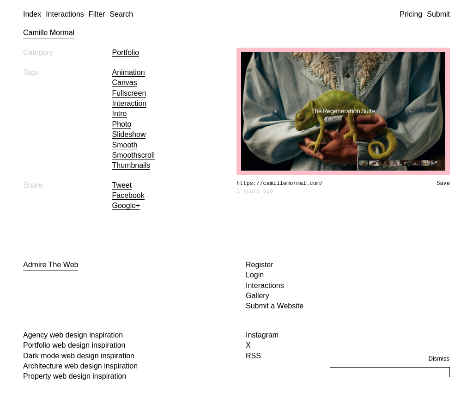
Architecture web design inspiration (80, 366)
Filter (97, 14)
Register (259, 265)
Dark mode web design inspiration (78, 356)
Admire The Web (50, 265)
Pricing (411, 14)
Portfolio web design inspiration (74, 345)
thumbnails (131, 165)
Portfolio (125, 52)
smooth (125, 145)
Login (255, 275)
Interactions (65, 14)
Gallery (257, 296)
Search (121, 14)
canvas (124, 82)
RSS (253, 356)
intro (119, 113)
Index (32, 14)
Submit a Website (274, 306)
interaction (129, 103)
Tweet (122, 185)
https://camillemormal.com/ (279, 183)
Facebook (128, 195)
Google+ (126, 205)
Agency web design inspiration (73, 335)
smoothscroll (133, 155)
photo (122, 124)
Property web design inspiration (74, 376)
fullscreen (129, 93)
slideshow (129, 134)
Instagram (262, 335)
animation (128, 72)
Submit (438, 14)
